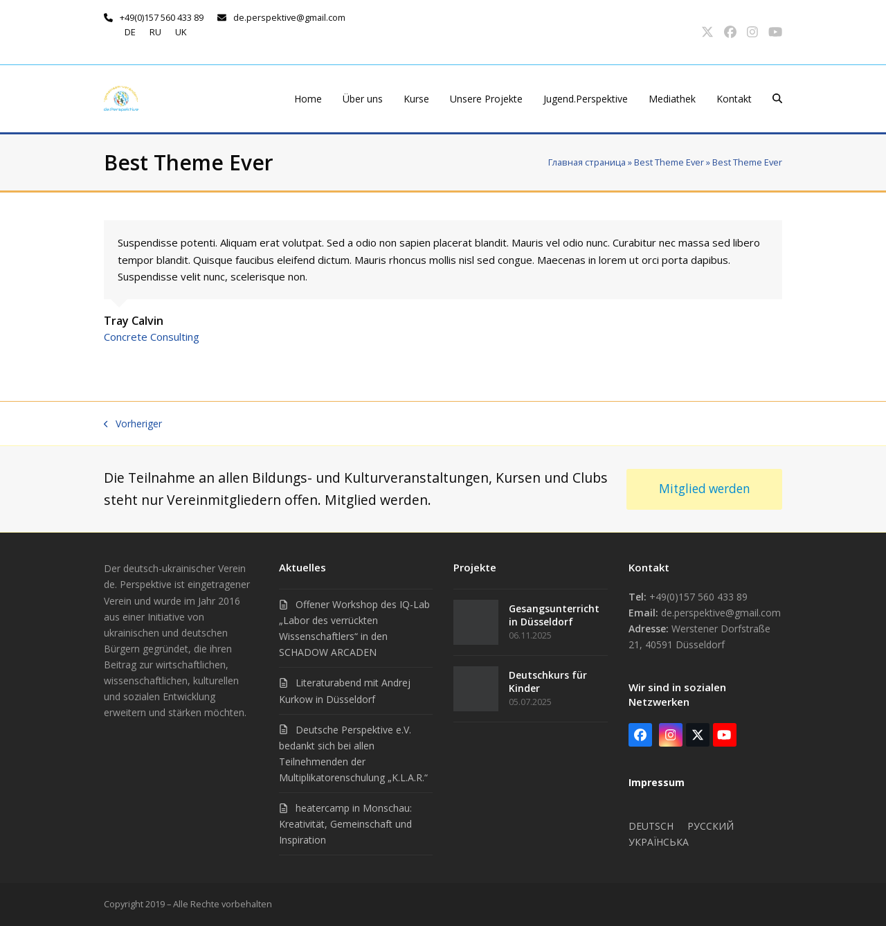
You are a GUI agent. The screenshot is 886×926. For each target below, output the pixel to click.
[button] (777, 98)
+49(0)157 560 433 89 (162, 17)
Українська (659, 841)
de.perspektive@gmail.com (289, 17)
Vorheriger (133, 423)
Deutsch (651, 825)
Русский (710, 825)
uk (181, 32)
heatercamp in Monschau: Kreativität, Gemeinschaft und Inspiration (345, 823)
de (130, 32)
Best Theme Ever (669, 162)
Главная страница (587, 162)
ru (155, 32)
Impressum (657, 782)
